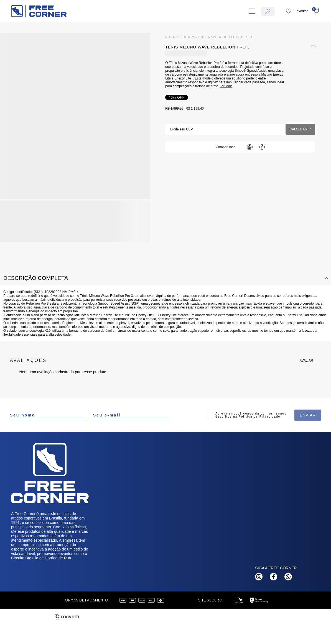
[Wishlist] (297, 11)
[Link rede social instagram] (259, 576)
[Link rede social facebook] (273, 576)
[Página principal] (39, 11)
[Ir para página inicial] (170, 36)
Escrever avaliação (306, 360)
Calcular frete (300, 129)
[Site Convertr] (67, 616)
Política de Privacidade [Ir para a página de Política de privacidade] (259, 416)
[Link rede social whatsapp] (288, 576)
